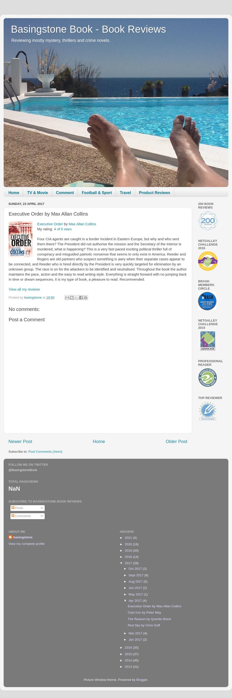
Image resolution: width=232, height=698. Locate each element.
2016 (129, 647)
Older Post (176, 441)
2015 (129, 654)
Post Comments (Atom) (45, 451)
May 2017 (136, 594)
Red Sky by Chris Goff (144, 625)
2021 (129, 538)
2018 (129, 557)
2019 (129, 550)
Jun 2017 (136, 588)
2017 (129, 563)
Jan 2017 (136, 639)
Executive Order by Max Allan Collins (154, 606)
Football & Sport (97, 193)
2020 (129, 544)
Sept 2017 (136, 575)
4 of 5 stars (63, 229)
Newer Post (20, 441)
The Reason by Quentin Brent (149, 619)
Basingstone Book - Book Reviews (88, 29)
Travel (125, 193)
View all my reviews (24, 289)
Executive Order (50, 224)
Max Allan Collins (82, 224)
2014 (129, 660)
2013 (129, 666)
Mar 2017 (136, 633)
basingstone (23, 537)
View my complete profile (26, 544)
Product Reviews (154, 193)
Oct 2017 (136, 568)
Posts (17, 508)
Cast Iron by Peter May (144, 612)
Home (13, 193)
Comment (65, 193)
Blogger (141, 680)
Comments (21, 516)
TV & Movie (37, 193)
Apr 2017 (136, 600)
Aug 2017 (136, 581)
